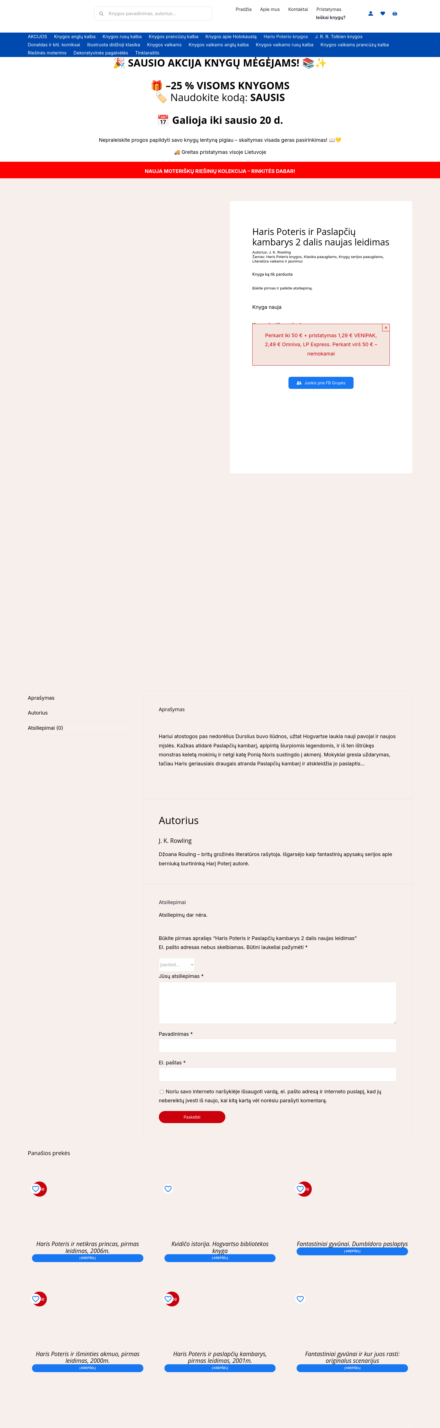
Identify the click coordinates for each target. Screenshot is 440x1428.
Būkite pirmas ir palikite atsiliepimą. (282, 288)
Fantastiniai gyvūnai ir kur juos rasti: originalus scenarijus (352, 1357)
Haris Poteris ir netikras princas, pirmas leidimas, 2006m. (87, 1247)
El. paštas (172, 1063)
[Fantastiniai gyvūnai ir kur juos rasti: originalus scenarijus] (352, 1290)
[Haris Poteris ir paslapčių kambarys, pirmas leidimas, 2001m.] (219, 1290)
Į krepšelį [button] (88, 1258)
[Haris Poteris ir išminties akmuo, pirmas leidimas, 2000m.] (87, 1290)
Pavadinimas (176, 1034)
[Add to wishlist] (36, 1189)
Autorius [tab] (38, 713)
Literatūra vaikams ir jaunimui (277, 261)
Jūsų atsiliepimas (181, 976)
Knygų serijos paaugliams (361, 256)
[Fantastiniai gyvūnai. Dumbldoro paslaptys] (352, 1180)
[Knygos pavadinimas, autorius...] (153, 13)
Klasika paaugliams (320, 256)
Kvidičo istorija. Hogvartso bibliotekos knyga (220, 1247)
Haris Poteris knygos (284, 256)
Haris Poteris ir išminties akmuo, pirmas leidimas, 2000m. (87, 1357)
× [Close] (386, 327)
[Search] (101, 13)
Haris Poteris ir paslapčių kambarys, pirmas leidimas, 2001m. (220, 1357)
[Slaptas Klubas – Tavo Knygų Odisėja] (321, 400)
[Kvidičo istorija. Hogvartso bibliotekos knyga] (219, 1180)
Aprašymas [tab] (41, 698)
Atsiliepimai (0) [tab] (45, 728)
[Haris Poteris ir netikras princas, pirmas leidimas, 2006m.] (87, 1180)
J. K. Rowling (280, 252)
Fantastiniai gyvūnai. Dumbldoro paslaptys (352, 1244)
